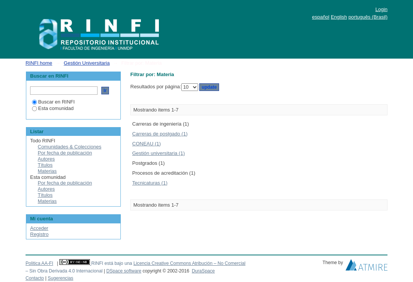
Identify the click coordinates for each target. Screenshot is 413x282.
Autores (46, 159)
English (339, 17)
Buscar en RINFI (53, 102)
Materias (47, 171)
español (321, 17)
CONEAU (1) (146, 144)
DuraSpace (203, 271)
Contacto (35, 278)
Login (381, 9)
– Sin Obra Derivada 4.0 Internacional (64, 271)
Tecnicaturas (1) (149, 183)
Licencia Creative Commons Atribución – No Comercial (189, 263)
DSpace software (123, 271)
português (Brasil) (367, 17)
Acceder (39, 228)
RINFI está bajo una (111, 263)
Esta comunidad (53, 108)
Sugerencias (60, 278)
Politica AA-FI (39, 263)
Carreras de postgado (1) (159, 134)
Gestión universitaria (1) (158, 153)
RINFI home (39, 63)
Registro (39, 234)
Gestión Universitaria (87, 63)
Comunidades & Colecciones (69, 147)
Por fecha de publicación (65, 153)
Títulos (45, 165)
